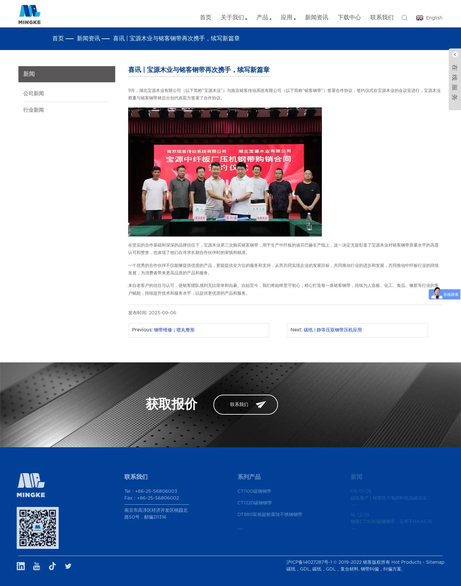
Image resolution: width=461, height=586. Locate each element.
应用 (288, 18)
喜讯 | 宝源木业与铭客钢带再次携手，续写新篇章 (176, 39)
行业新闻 (33, 110)
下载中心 (349, 18)
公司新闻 (33, 93)
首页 (205, 18)
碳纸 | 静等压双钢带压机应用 (333, 330)
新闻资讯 (316, 18)
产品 (264, 18)
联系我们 (382, 18)
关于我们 (234, 18)
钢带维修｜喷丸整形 (174, 330)
